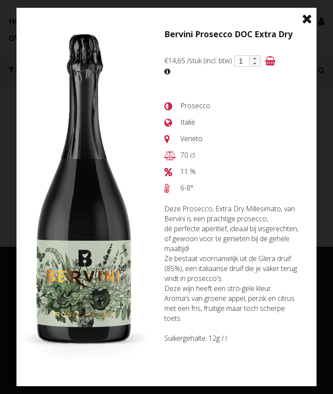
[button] (255, 58)
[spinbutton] (241, 61)
